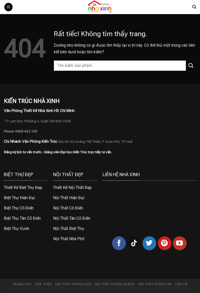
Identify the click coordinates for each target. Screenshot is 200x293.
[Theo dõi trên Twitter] (149, 243)
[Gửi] (191, 65)
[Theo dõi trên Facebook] (119, 243)
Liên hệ (181, 284)
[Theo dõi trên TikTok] (134, 243)
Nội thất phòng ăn (155, 284)
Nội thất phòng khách (115, 284)
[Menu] (8, 7)
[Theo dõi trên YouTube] (180, 243)
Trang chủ (22, 284)
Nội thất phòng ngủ (73, 284)
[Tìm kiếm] (194, 7)
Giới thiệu (43, 284)
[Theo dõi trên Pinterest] (165, 243)
